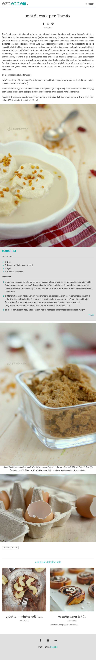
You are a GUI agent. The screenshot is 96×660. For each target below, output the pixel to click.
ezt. (15, 4)
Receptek (89, 4)
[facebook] (43, 23)
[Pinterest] (52, 23)
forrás (91, 315)
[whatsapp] (48, 23)
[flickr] (56, 641)
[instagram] (48, 641)
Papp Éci (54, 647)
